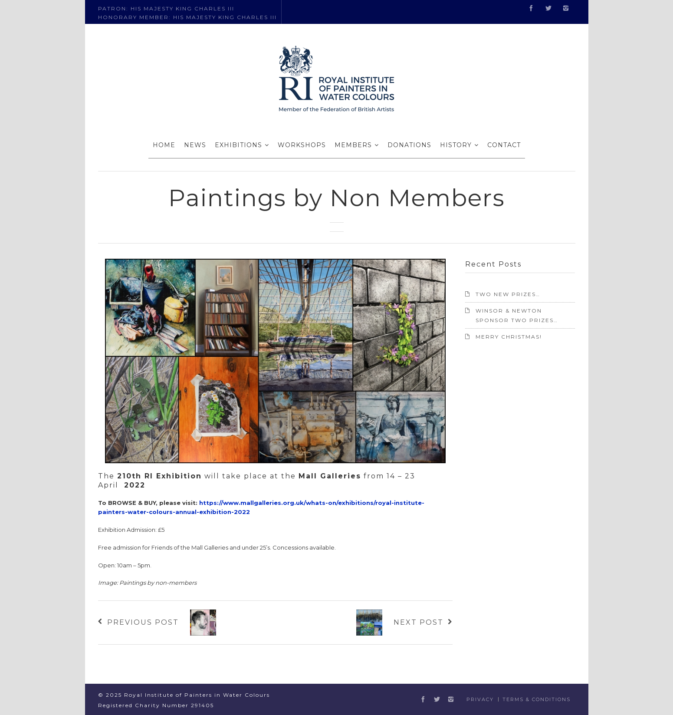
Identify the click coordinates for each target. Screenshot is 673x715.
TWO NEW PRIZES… (508, 294)
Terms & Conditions (536, 699)
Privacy (480, 699)
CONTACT (504, 145)
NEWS (195, 145)
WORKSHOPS (302, 145)
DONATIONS (409, 145)
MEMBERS (353, 145)
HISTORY (456, 145)
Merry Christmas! (509, 336)
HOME (164, 145)
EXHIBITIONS (238, 145)
